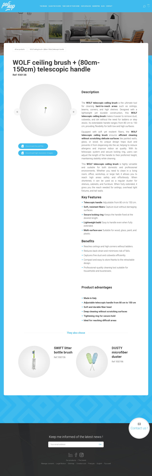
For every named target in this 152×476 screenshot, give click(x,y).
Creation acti (81, 464)
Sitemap (71, 464)
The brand (82, 460)
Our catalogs (86, 6)
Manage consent (47, 464)
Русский (107, 464)
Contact (109, 6)
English (99, 464)
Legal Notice (61, 464)
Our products (71, 460)
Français (91, 464)
